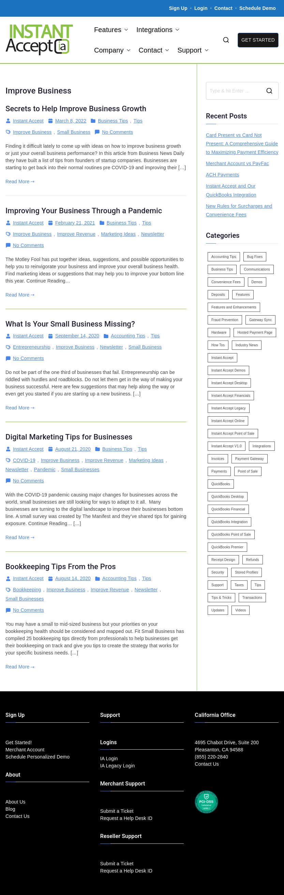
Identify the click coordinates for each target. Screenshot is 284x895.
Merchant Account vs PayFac (237, 163)
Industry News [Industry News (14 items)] (247, 345)
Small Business (74, 132)
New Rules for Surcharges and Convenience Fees (239, 210)
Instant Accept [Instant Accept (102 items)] (222, 358)
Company (112, 50)
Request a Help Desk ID (126, 818)
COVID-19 (24, 460)
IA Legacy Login (117, 765)
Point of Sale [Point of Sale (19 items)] (248, 471)
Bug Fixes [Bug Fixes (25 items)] (255, 257)
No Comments (117, 132)
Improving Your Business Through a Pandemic (83, 210)
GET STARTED (258, 40)
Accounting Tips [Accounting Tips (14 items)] (223, 257)
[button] (124, 30)
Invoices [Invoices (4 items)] (217, 459)
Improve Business (32, 132)
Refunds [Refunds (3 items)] (252, 560)
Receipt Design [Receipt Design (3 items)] (223, 560)
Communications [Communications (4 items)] (257, 269)
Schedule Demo (257, 8)
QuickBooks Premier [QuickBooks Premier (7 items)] (227, 547)
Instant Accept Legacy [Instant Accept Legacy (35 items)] (228, 408)
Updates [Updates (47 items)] (217, 610)
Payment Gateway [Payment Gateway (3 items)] (249, 459)
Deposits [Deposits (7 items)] (218, 295)
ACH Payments (222, 174)
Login (201, 8)
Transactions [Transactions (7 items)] (252, 598)
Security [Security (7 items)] (217, 572)
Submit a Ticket (117, 811)
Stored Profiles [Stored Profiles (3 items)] (246, 572)
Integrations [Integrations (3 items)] (262, 446)
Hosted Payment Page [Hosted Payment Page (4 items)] (254, 332)
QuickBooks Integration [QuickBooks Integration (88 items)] (229, 522)
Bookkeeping (27, 589)
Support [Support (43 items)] (217, 585)
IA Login (109, 758)
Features (111, 30)
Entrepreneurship (31, 347)
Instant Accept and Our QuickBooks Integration (231, 190)
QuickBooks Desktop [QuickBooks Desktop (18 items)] (227, 497)
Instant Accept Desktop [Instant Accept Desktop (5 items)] (229, 383)
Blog (10, 809)
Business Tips (113, 121)
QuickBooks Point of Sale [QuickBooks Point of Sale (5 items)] (231, 534)
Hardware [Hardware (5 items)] (218, 332)
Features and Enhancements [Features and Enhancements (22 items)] (233, 307)
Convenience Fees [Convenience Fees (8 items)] (226, 282)
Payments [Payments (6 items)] (219, 471)
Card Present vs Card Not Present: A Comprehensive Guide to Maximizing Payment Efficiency (242, 143)
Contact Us (17, 816)
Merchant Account (24, 749)
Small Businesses (80, 469)
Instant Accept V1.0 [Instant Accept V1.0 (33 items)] (226, 446)
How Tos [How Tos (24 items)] (218, 345)
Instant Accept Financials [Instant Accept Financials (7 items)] (230, 396)
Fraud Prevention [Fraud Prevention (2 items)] (224, 320)
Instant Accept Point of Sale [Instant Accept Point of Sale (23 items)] (232, 433)
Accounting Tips (128, 335)
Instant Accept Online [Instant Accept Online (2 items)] (227, 421)
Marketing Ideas (118, 234)
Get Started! (18, 742)
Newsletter (152, 234)
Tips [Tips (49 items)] (258, 585)
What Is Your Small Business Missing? (70, 324)
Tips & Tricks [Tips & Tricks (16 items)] (221, 598)
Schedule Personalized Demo (37, 757)
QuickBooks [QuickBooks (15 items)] (220, 484)
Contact (224, 8)
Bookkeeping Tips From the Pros (60, 566)
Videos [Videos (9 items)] (240, 610)
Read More (19, 181)
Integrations (157, 30)
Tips (138, 121)
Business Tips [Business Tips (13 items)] (222, 269)
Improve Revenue (76, 234)
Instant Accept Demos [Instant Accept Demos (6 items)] (228, 370)
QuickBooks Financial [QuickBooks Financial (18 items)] (228, 509)
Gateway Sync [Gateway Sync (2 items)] (260, 320)
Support (192, 50)
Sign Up (178, 8)
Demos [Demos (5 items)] (257, 282)
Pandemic (45, 469)
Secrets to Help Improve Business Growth (75, 108)
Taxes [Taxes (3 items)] (239, 585)
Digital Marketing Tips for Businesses (69, 437)
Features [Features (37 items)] (243, 295)
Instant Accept (28, 121)
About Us (15, 802)
